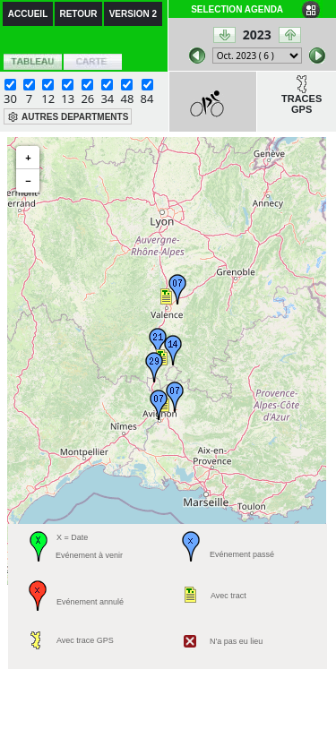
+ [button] (27, 157)
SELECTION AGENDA (237, 9)
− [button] (27, 181)
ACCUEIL (27, 14)
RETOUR (78, 14)
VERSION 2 (133, 14)
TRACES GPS (301, 104)
